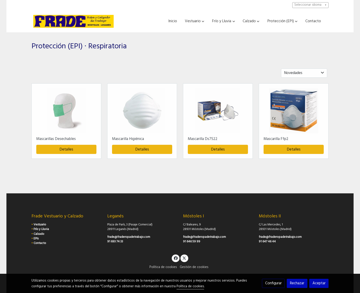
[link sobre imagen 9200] (142, 110)
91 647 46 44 (267, 241)
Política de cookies (163, 267)
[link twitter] (184, 258)
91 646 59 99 (191, 241)
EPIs (36, 238)
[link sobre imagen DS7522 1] (218, 110)
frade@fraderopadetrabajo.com (128, 237)
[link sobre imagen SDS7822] (294, 110)
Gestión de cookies (194, 267)
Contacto (40, 243)
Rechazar (297, 283)
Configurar (273, 283)
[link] (73, 21)
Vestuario (40, 224)
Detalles (66, 149)
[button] (194, 21)
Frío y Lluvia (41, 229)
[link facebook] (176, 258)
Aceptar (319, 283)
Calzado (39, 234)
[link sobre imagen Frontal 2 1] (66, 110)
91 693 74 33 (115, 241)
